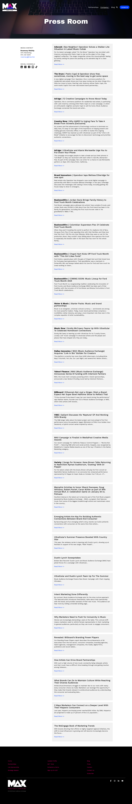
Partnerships (93, 7)
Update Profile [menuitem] (52, 761)
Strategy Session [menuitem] (13, 770)
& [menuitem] (16, 788)
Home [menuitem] (10, 761)
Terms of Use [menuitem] (22, 788)
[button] (111, 781)
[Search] (117, 7)
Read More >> (59, 64)
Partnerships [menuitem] (12, 764)
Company (104, 7)
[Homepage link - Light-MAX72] (17, 786)
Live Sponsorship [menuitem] (13, 767)
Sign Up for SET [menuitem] (52, 770)
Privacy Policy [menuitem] (12, 788)
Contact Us (124, 7)
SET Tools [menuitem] (50, 764)
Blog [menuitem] (88, 761)
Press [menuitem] (89, 764)
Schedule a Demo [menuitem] (53, 767)
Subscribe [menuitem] (90, 773)
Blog (113, 7)
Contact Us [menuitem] (90, 770)
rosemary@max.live (28, 57)
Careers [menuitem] (89, 767)
